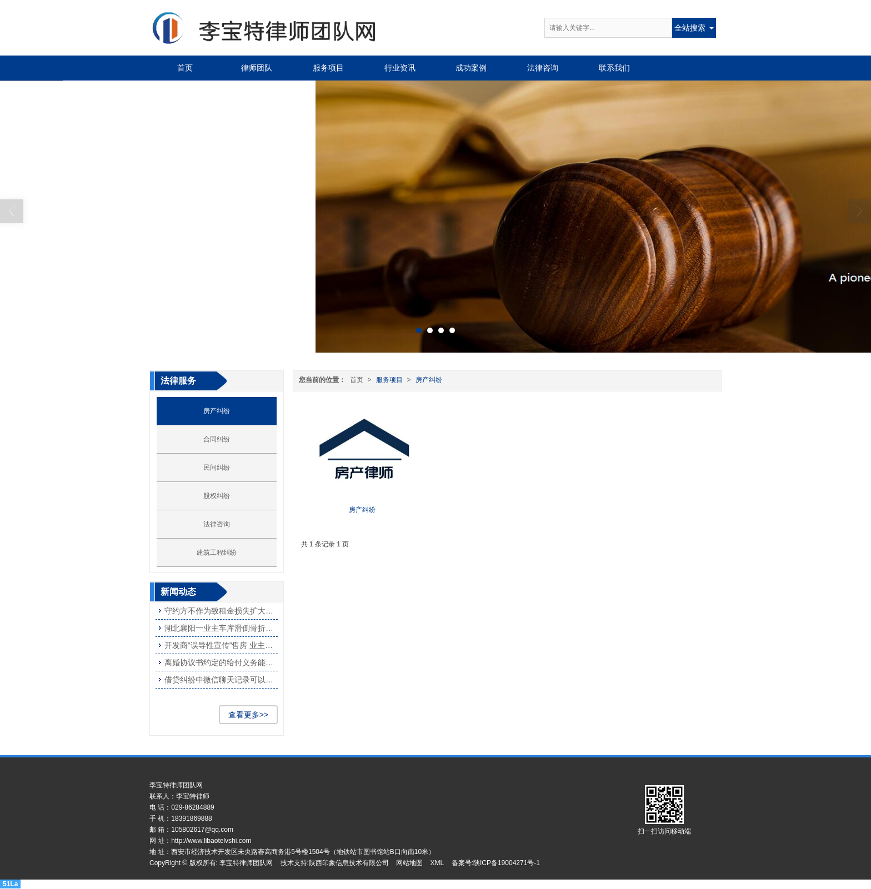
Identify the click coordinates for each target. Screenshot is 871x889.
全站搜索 (689, 27)
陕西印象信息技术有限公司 (349, 863)
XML (437, 863)
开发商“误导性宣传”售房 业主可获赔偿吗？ (221, 645)
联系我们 (614, 67)
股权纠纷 (216, 496)
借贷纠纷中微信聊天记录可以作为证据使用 (221, 679)
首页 (185, 67)
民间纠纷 (216, 467)
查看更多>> (248, 714)
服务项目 (328, 67)
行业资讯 (400, 67)
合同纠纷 (216, 439)
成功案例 (471, 67)
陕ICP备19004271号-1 (506, 863)
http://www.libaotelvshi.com (211, 841)
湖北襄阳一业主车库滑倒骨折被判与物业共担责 (221, 628)
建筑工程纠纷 (217, 552)
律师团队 (256, 67)
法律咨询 (542, 67)
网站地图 (409, 863)
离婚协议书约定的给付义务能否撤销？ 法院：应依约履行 (221, 662)
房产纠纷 (429, 380)
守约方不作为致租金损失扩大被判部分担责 (221, 610)
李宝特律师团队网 (246, 863)
